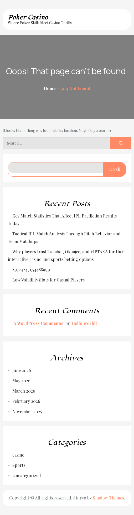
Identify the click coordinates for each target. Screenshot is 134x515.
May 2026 (21, 380)
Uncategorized (26, 475)
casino (18, 455)
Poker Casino (28, 17)
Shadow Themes (108, 498)
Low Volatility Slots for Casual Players (48, 280)
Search (114, 169)
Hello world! (84, 323)
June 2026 (21, 370)
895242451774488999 (31, 269)
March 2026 (23, 391)
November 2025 (27, 411)
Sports (18, 465)
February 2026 (26, 401)
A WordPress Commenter (38, 323)
